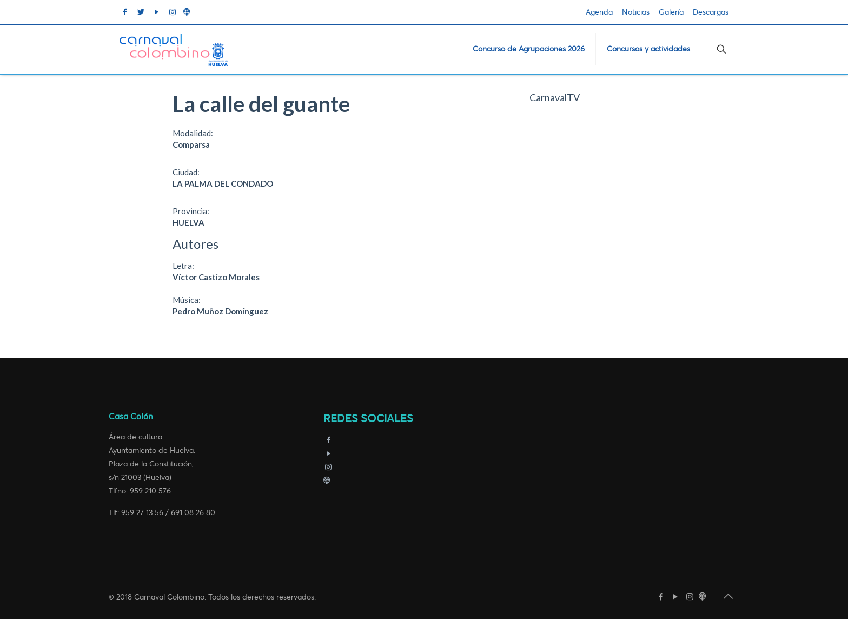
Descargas (710, 12)
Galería (671, 12)
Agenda (599, 12)
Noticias (636, 12)
